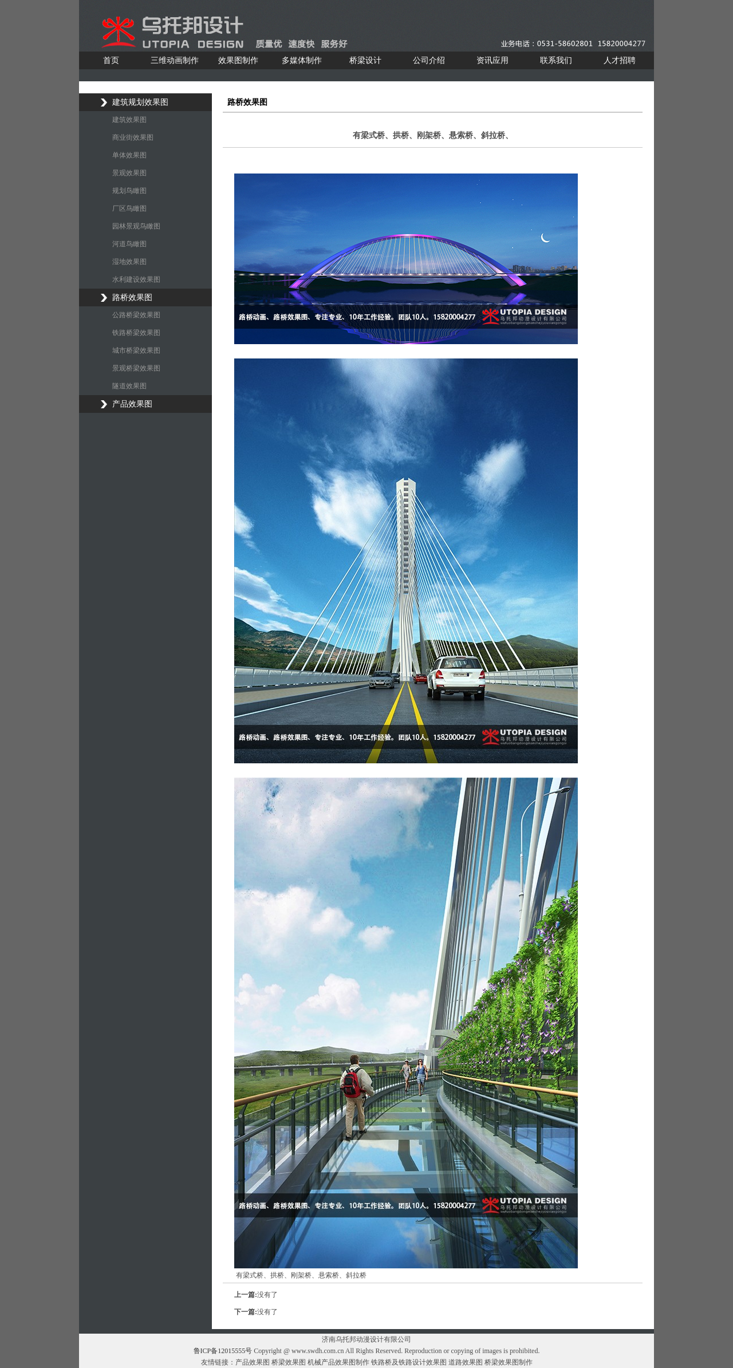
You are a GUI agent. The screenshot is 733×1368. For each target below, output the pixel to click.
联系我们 (556, 60)
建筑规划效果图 (140, 102)
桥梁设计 (365, 60)
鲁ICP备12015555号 (223, 1351)
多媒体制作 (302, 60)
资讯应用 (492, 60)
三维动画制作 (175, 60)
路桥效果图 (132, 297)
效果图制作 (238, 60)
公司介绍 (429, 60)
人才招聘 (620, 60)
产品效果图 (132, 404)
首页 (111, 60)
